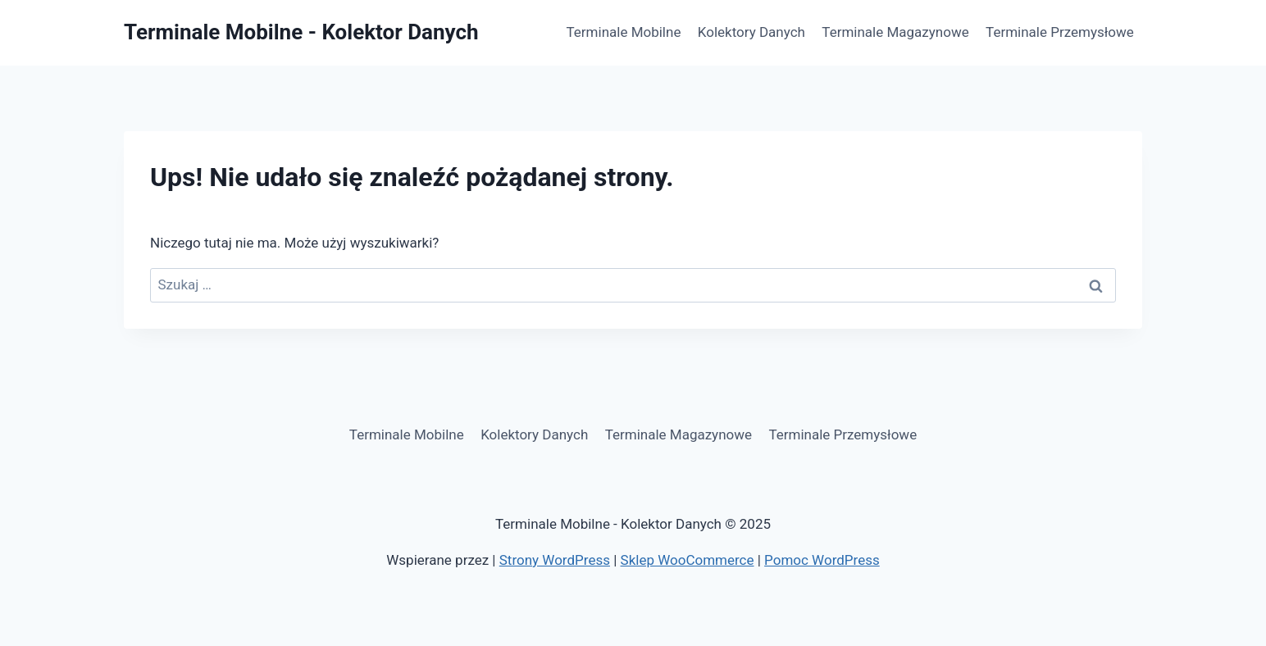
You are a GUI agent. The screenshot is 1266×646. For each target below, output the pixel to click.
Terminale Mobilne (624, 32)
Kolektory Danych (751, 32)
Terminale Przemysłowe (1060, 32)
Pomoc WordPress (822, 560)
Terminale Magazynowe (895, 32)
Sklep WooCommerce (687, 560)
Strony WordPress (554, 560)
